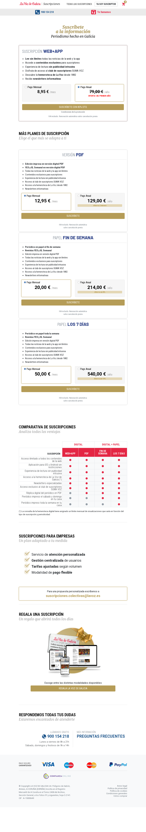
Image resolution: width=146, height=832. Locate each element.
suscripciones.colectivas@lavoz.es (73, 596)
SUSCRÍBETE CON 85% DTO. (73, 107)
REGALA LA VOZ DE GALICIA (73, 688)
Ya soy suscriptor (106, 4)
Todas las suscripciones (79, 4)
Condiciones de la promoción (73, 112)
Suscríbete (73, 215)
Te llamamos (101, 12)
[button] (123, 4)
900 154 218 (44, 12)
